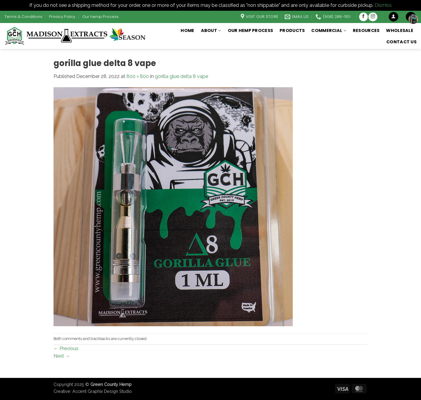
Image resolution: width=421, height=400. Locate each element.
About (211, 30)
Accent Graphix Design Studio (102, 391)
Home (187, 30)
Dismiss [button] (383, 5)
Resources (366, 30)
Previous (66, 348)
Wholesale (399, 30)
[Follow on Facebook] (363, 17)
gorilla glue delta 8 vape (181, 76)
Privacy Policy (62, 16)
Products (292, 30)
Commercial (328, 30)
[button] (393, 17)
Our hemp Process (100, 16)
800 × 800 (137, 76)
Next (62, 356)
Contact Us (401, 42)
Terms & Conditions (23, 16)
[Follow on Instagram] (372, 17)
